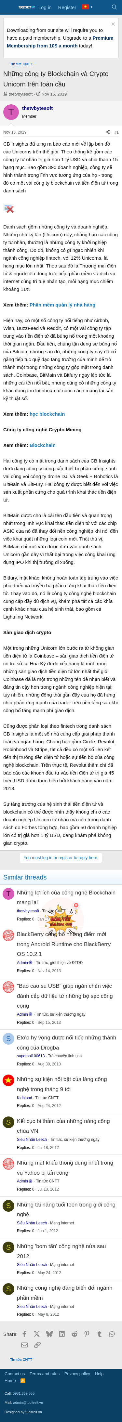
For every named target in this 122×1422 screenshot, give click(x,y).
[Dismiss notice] (112, 24)
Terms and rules (45, 1373)
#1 (117, 132)
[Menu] (9, 7)
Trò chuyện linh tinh (65, 1056)
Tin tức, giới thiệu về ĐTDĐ (59, 962)
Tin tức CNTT (47, 1098)
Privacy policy (77, 1373)
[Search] (114, 7)
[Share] (108, 132)
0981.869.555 (23, 1393)
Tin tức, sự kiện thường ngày (61, 1014)
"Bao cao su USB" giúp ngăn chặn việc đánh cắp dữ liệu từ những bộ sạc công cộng (65, 996)
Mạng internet (62, 1223)
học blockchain (47, 414)
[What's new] (101, 7)
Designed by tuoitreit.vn (23, 1412)
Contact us (15, 1373)
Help (99, 1373)
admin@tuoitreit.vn (28, 1402)
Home (10, 1380)
